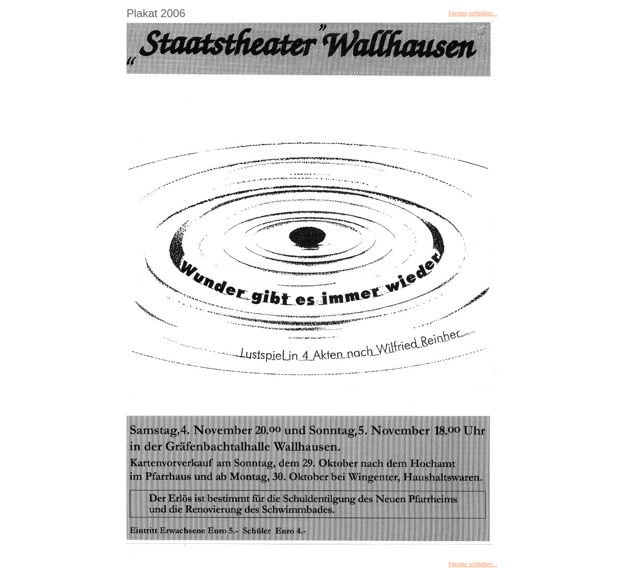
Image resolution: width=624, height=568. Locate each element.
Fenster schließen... (473, 13)
